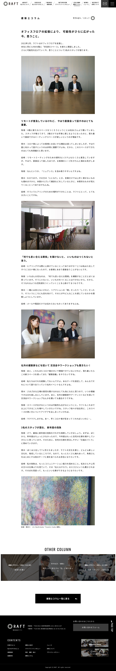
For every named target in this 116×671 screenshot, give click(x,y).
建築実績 (10, 652)
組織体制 (10, 656)
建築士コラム (29, 656)
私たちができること (13, 649)
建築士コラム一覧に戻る (58, 598)
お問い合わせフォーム (91, 627)
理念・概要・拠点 (30, 652)
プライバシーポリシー (53, 652)
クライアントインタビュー (33, 649)
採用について (51, 649)
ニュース (49, 645)
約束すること (11, 645)
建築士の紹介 (29, 645)
